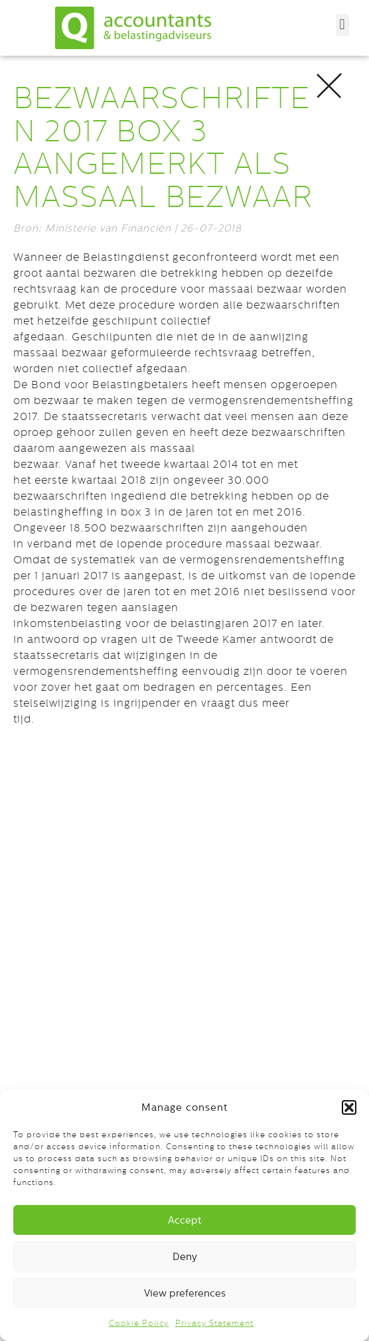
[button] (349, 1107)
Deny (185, 1256)
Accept (184, 1220)
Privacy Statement (214, 1323)
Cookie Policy (139, 1323)
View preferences (185, 1293)
